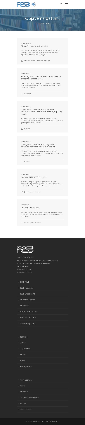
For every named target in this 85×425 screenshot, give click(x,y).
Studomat (24, 305)
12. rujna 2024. (26, 43)
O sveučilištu (25, 409)
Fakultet (23, 337)
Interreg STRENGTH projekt (33, 177)
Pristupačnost (26, 366)
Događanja (27, 93)
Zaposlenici (25, 348)
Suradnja (24, 391)
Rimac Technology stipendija (34, 46)
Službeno (27, 128)
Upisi (22, 360)
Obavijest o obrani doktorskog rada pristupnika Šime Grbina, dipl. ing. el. (38, 145)
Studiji (23, 354)
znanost (38, 192)
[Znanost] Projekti (29, 192)
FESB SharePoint (27, 294)
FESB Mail (24, 282)
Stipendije (47, 60)
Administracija (26, 380)
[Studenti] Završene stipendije (33, 60)
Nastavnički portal (28, 317)
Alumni (23, 403)
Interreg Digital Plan (30, 207)
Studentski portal (27, 299)
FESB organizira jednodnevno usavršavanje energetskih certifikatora (41, 77)
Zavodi (23, 342)
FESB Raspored (26, 288)
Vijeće (22, 386)
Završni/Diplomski (28, 323)
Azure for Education (29, 311)
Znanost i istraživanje (29, 397)
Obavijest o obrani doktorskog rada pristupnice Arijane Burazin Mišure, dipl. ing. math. (41, 111)
